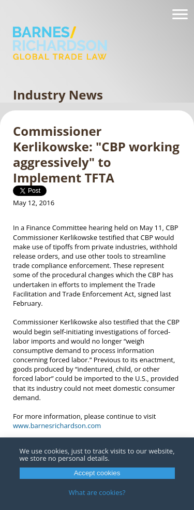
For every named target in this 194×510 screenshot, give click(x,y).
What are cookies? (97, 492)
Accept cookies (97, 473)
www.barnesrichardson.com (57, 425)
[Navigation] (180, 14)
